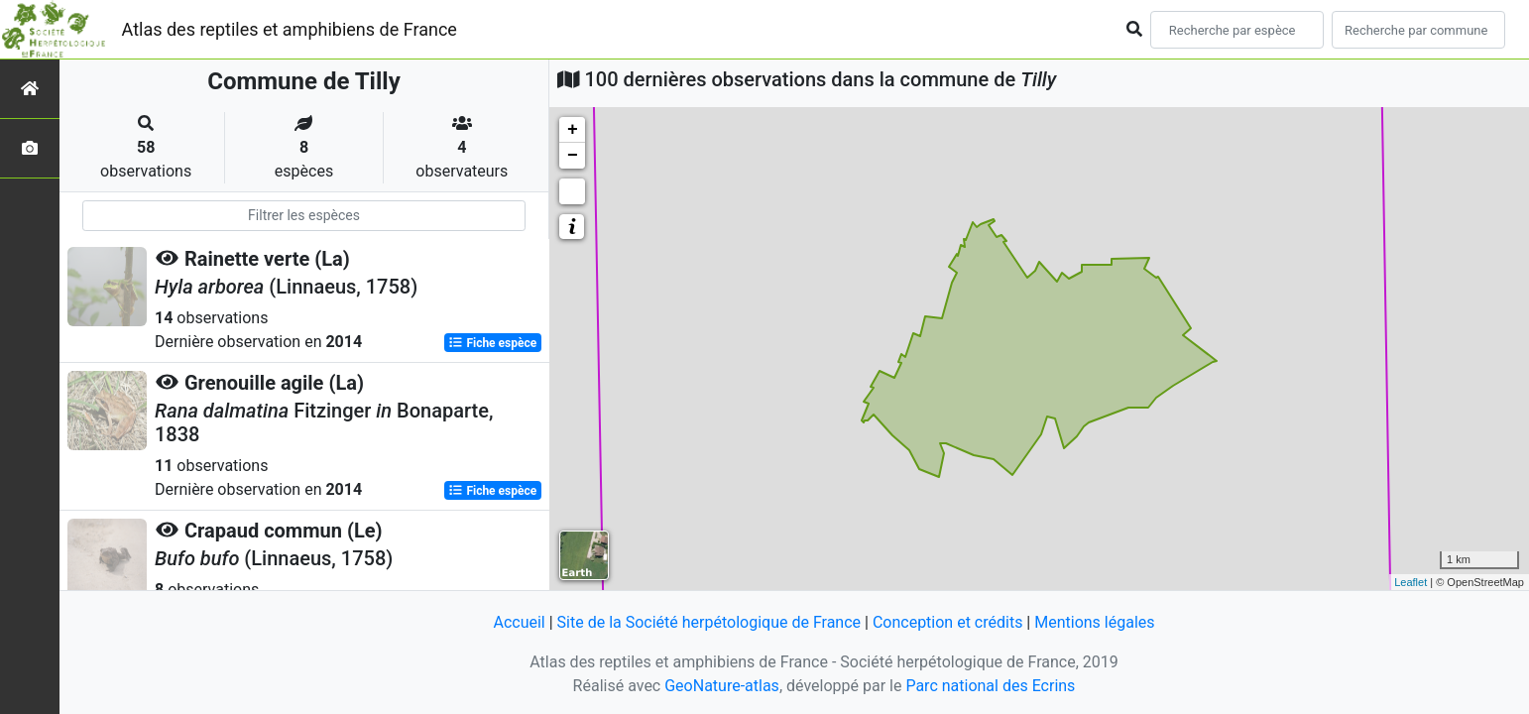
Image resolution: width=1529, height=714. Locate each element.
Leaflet (1410, 582)
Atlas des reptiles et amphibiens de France (289, 29)
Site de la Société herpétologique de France (709, 622)
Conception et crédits (948, 622)
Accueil (518, 622)
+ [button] (572, 130)
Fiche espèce (492, 343)
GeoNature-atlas (721, 685)
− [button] (572, 156)
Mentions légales (1094, 622)
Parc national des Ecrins (990, 685)
